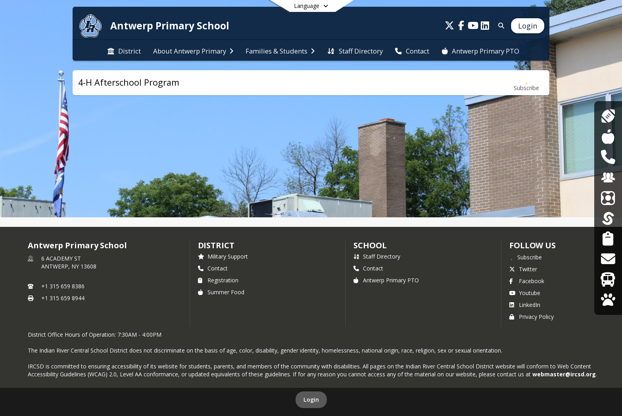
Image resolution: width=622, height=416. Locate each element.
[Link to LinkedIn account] (485, 27)
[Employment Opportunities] (608, 177)
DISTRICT (216, 245)
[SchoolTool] (608, 218)
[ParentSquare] (608, 197)
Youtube (524, 293)
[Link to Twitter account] (449, 27)
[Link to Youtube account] (473, 27)
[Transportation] (608, 279)
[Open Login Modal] (527, 26)
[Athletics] (608, 116)
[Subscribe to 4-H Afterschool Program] (526, 83)
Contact (213, 268)
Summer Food (221, 292)
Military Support (223, 256)
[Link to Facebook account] (461, 27)
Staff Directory (376, 256)
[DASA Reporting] (608, 157)
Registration (218, 280)
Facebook (526, 281)
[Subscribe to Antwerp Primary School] (525, 257)
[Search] (499, 25)
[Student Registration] (608, 238)
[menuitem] (124, 50)
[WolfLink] (608, 299)
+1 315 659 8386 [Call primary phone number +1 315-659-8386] (62, 286)
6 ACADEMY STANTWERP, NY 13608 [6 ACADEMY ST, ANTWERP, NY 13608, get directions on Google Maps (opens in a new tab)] (68, 262)
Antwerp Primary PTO (386, 280)
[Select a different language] (311, 6)
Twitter (523, 269)
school (369, 245)
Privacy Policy (531, 316)
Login (311, 399)
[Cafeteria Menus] (608, 136)
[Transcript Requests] (608, 258)
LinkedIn (524, 305)
